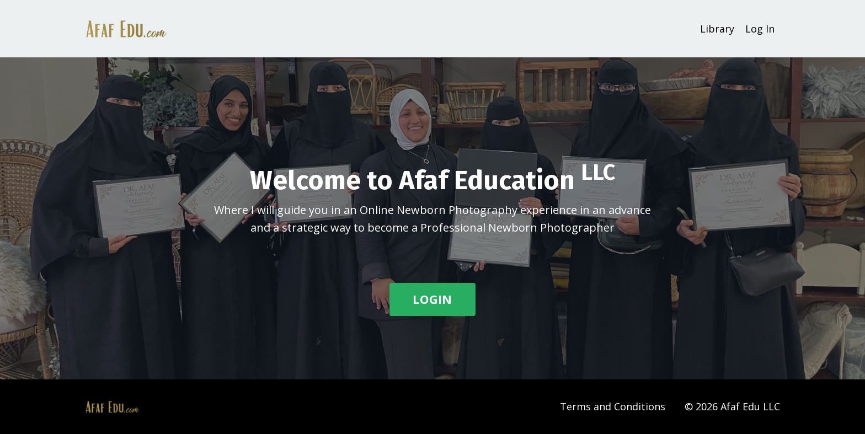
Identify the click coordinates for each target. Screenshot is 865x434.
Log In (760, 28)
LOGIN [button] (432, 299)
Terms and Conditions (612, 406)
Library (717, 28)
